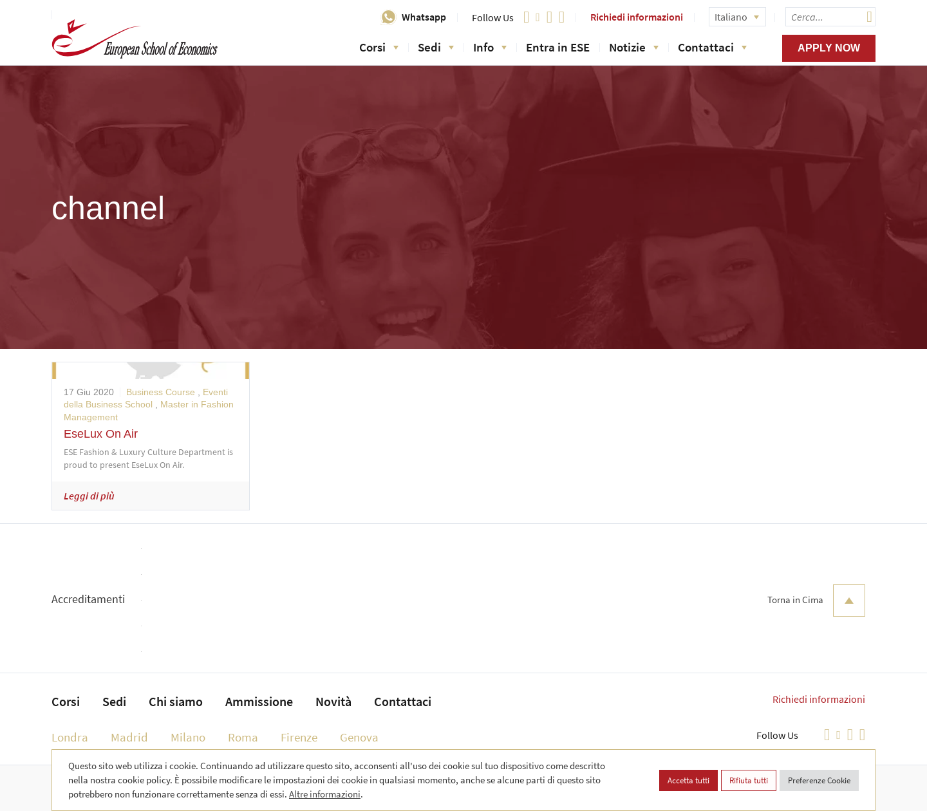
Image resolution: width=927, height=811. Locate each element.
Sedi (436, 47)
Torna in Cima (816, 600)
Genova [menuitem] (359, 737)
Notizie (634, 47)
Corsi (378, 47)
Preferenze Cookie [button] (819, 780)
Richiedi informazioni (636, 16)
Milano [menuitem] (188, 737)
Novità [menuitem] (333, 701)
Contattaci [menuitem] (402, 701)
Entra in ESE (558, 47)
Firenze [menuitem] (299, 737)
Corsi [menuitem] (66, 701)
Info (490, 47)
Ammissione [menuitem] (259, 701)
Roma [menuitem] (243, 737)
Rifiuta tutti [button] (748, 780)
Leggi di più (89, 495)
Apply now (829, 48)
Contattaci (712, 47)
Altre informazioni (324, 794)
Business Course (160, 392)
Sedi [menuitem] (114, 701)
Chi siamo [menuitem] (176, 701)
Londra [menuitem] (70, 737)
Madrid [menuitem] (129, 737)
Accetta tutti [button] (688, 780)
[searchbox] (830, 16)
